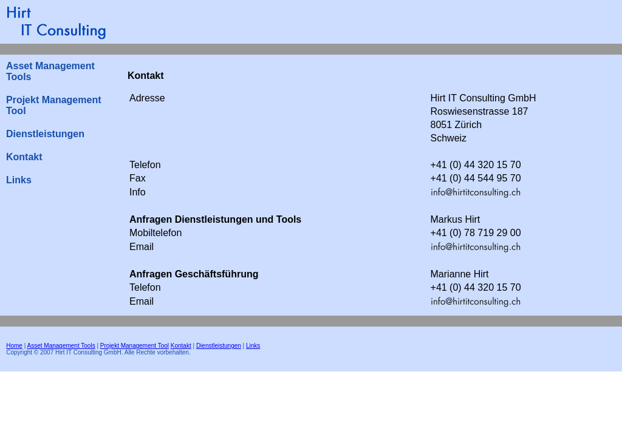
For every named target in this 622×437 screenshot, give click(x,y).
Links (19, 180)
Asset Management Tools (50, 71)
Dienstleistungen (45, 134)
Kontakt (24, 157)
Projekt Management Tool (53, 105)
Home (14, 345)
